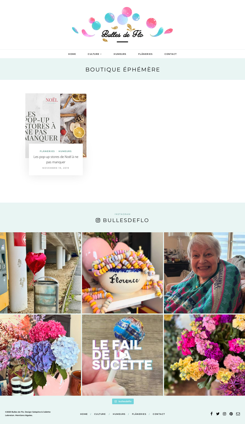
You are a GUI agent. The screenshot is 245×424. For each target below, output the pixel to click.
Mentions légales (23, 415)
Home (72, 54)
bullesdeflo (126, 220)
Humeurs (120, 54)
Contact (171, 54)
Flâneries (145, 54)
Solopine (36, 412)
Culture (93, 54)
